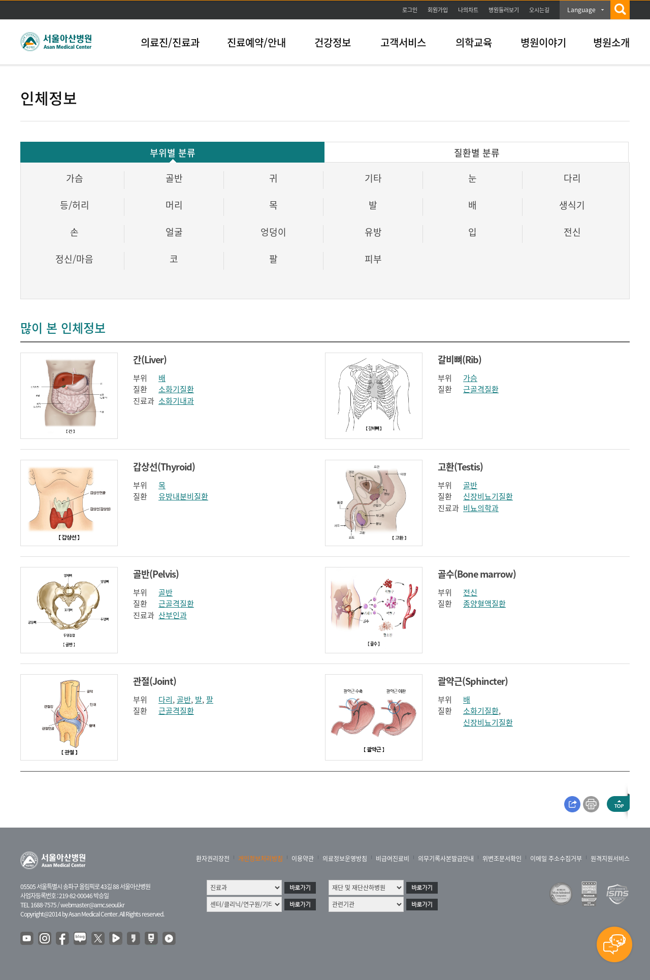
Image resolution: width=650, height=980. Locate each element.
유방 (373, 232)
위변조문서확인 (502, 858)
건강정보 (332, 42)
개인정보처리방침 (260, 858)
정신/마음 (74, 259)
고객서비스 (403, 42)
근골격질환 (481, 389)
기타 (373, 178)
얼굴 (174, 232)
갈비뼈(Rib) (459, 359)
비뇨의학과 (481, 508)
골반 (174, 178)
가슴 (74, 178)
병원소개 (611, 42)
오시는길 (539, 10)
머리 (174, 205)
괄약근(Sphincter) (473, 681)
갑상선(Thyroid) (164, 466)
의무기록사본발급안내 (446, 858)
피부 (373, 259)
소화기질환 (176, 389)
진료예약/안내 (256, 42)
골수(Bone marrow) (477, 574)
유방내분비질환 (183, 496)
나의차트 (468, 10)
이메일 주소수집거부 (556, 858)
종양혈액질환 (484, 603)
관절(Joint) (154, 681)
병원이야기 (543, 42)
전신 (572, 232)
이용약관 (302, 858)
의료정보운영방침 (344, 858)
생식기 (572, 205)
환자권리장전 (213, 858)
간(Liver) (150, 359)
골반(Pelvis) (156, 574)
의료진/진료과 (170, 42)
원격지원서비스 (610, 858)
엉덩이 (273, 232)
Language (581, 9)
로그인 (409, 10)
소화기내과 (176, 400)
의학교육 (474, 42)
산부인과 (172, 615)
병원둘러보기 (504, 10)
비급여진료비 (392, 858)
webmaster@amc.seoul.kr (92, 904)
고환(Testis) (460, 466)
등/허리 (74, 205)
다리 (572, 178)
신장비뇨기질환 (488, 496)
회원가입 (438, 10)
